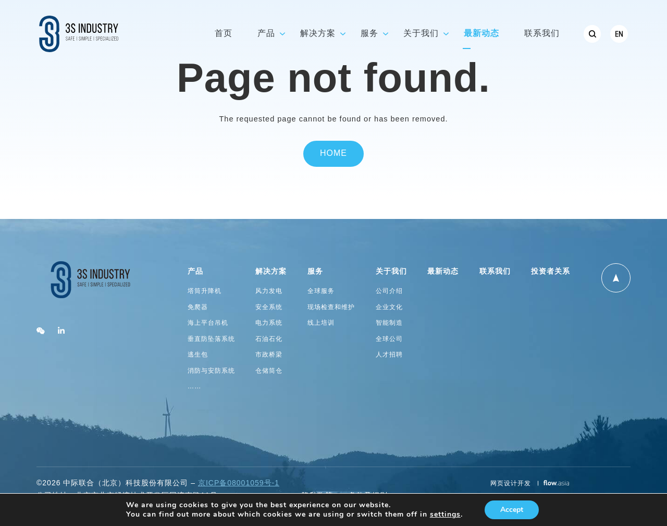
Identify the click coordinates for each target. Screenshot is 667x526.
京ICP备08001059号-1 (238, 483)
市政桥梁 (268, 354)
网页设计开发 (511, 483)
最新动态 (443, 271)
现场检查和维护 (331, 307)
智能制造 (389, 323)
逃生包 (198, 354)
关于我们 (391, 271)
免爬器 (198, 307)
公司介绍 (389, 291)
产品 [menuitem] (266, 33)
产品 (195, 271)
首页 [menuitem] (223, 33)
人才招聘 (389, 354)
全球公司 (389, 339)
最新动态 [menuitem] (481, 33)
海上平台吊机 (208, 323)
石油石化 (268, 339)
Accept (511, 510)
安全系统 (268, 307)
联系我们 (495, 271)
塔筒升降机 (204, 291)
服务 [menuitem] (369, 33)
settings (445, 514)
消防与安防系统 (211, 371)
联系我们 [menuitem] (542, 33)
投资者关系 (550, 271)
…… (195, 386)
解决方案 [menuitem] (318, 33)
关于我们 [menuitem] (421, 33)
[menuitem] (592, 34)
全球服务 (321, 291)
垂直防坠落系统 (211, 339)
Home (333, 153)
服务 (315, 271)
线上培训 (321, 323)
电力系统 (268, 323)
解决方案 (271, 271)
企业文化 (389, 307)
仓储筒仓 (268, 371)
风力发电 (268, 291)
